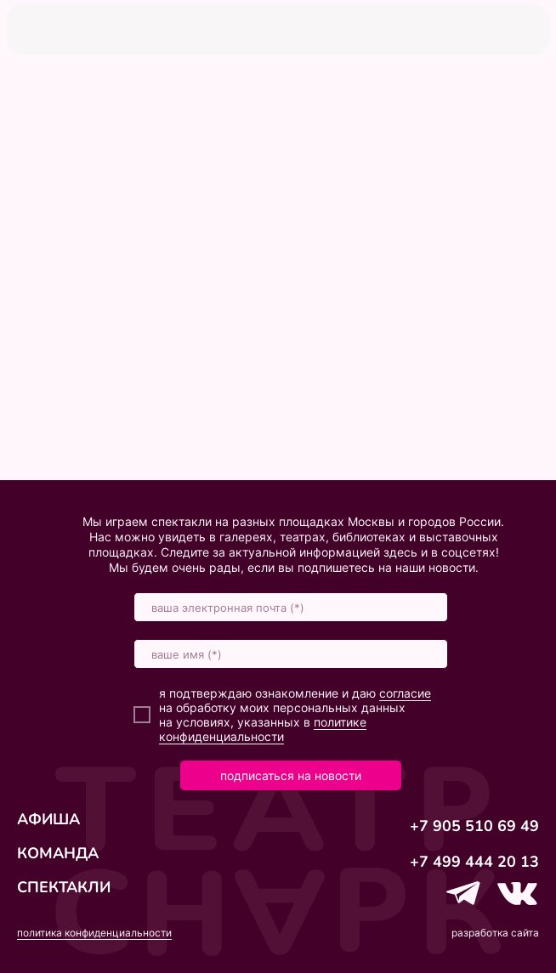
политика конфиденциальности (94, 932)
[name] (290, 654)
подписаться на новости (290, 775)
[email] (290, 607)
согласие (405, 693)
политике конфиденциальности (262, 729)
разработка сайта (495, 932)
